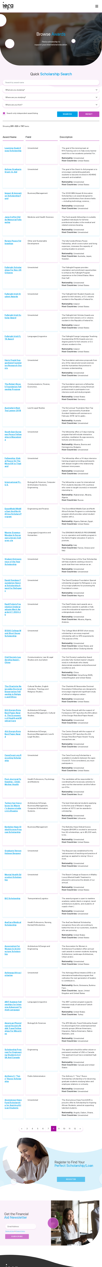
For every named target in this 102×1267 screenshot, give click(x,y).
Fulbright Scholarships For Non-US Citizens (13, 270)
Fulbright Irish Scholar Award (13, 316)
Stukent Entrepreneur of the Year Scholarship (13, 561)
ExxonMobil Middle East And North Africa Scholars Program (13, 513)
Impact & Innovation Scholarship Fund (13, 196)
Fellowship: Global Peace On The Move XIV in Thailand (13, 462)
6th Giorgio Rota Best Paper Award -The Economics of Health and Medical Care (13, 715)
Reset (89, 114)
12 (75, 1129)
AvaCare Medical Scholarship (13, 923)
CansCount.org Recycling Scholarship (13, 758)
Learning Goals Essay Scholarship (13, 149)
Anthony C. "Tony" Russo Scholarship (13, 1078)
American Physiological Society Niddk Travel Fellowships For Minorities (13, 1028)
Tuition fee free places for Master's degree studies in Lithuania (13, 807)
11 (69, 1129)
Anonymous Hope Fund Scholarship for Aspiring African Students (13, 1104)
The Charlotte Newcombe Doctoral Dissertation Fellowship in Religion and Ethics (13, 691)
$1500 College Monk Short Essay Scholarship (13, 633)
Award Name (10, 137)
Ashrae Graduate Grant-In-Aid (13, 170)
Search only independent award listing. (22, 113)
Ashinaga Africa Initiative (13, 974)
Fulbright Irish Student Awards (13, 295)
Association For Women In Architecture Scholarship (12, 950)
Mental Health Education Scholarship (13, 877)
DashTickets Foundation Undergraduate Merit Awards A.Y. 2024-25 (13, 609)
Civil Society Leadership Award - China (13, 660)
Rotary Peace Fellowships (13, 242)
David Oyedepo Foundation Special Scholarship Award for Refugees (13, 585)
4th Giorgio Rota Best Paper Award (13, 734)
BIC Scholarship (12, 898)
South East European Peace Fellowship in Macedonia (13, 436)
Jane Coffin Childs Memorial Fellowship (13, 219)
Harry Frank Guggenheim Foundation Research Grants (13, 364)
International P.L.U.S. (13, 483)
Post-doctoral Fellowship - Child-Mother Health (13, 781)
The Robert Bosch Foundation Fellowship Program (13, 386)
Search (67, 114)
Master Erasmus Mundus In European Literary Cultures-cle (13, 536)
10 (64, 1129)
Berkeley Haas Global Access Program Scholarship (13, 829)
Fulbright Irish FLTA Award (13, 337)
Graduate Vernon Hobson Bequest (13, 852)
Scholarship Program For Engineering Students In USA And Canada (13, 1054)
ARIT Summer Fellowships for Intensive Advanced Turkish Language (13, 1006)
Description (66, 137)
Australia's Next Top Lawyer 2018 (13, 409)
